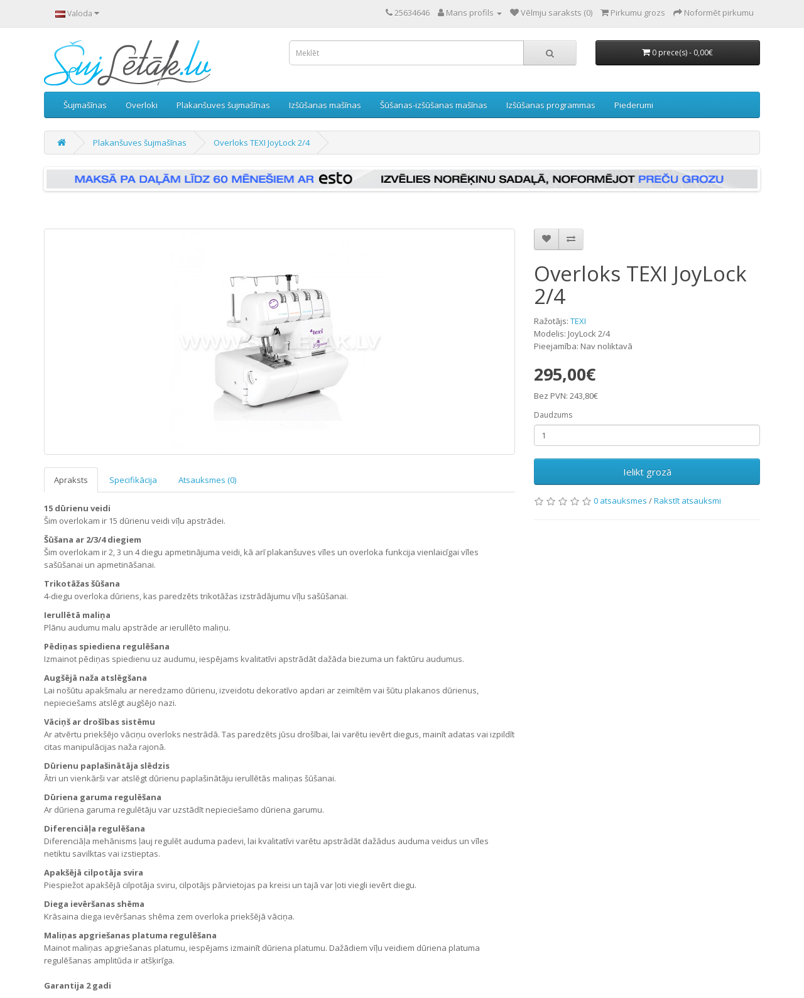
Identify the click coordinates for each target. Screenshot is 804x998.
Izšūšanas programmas (550, 105)
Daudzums (553, 415)
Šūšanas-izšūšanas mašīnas (433, 105)
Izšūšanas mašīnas (325, 105)
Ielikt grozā (647, 471)
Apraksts (71, 479)
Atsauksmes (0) (207, 479)
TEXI (578, 321)
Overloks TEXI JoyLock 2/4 (262, 142)
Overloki (142, 105)
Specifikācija (133, 479)
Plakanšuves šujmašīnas (223, 105)
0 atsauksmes (620, 500)
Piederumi (633, 105)
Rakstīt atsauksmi (687, 500)
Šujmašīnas (85, 105)
